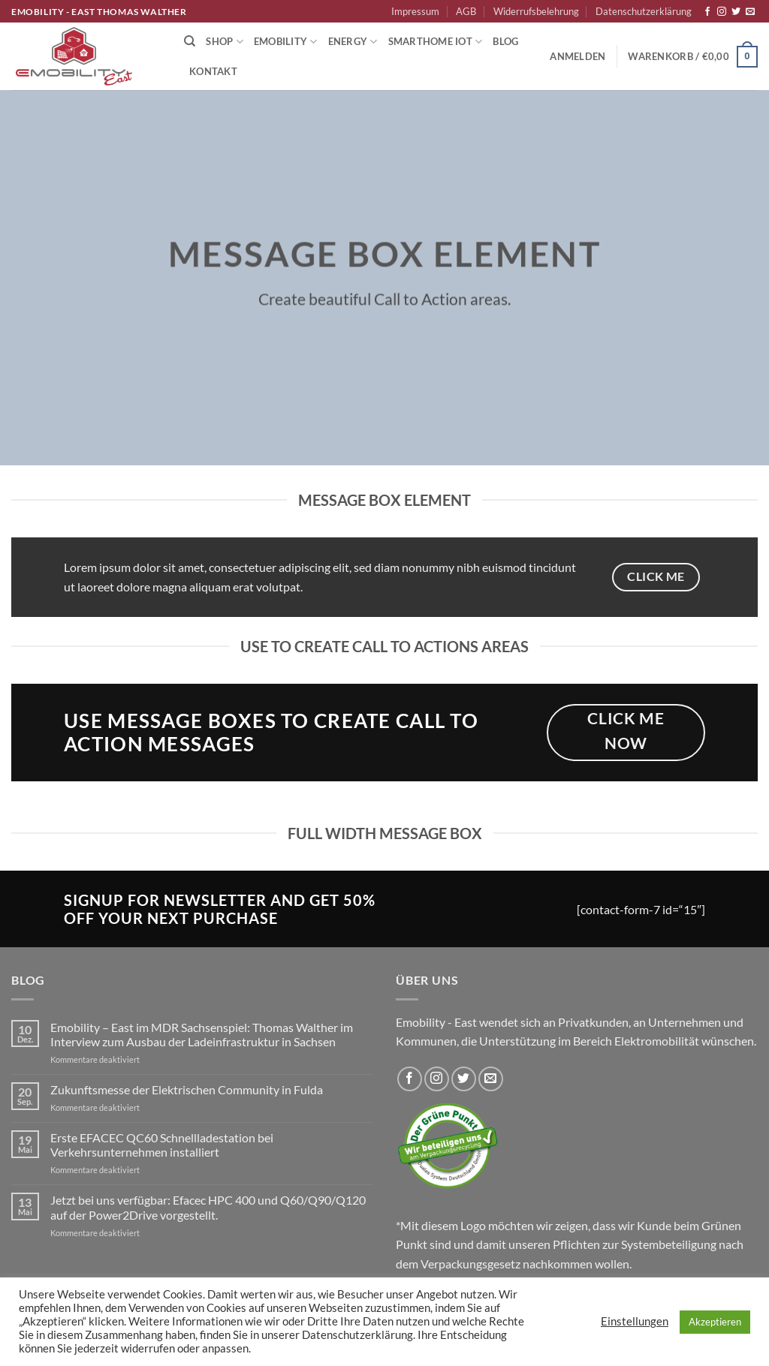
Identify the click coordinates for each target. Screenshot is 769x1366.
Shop (224, 42)
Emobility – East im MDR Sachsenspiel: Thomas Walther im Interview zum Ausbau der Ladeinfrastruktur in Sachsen (201, 1034)
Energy (353, 42)
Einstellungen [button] (634, 1321)
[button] (577, 56)
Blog (505, 41)
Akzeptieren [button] (715, 1322)
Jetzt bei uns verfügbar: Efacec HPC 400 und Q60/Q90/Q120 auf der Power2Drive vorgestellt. (208, 1207)
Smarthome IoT (435, 42)
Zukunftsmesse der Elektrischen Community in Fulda (186, 1089)
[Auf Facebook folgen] (707, 12)
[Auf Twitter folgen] (735, 12)
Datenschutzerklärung (644, 11)
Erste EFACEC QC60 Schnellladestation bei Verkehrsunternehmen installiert (161, 1144)
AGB (466, 11)
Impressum (415, 11)
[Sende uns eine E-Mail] (750, 12)
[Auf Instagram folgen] (721, 12)
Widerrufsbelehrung (536, 11)
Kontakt (213, 71)
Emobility (286, 42)
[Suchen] (189, 41)
